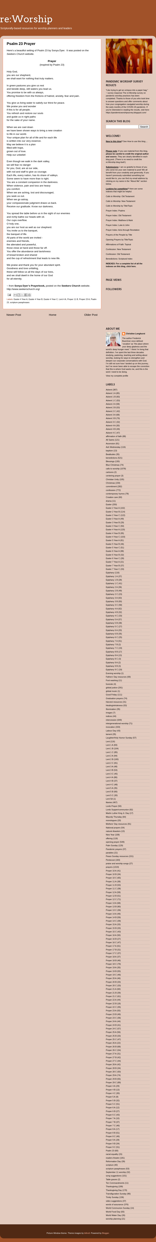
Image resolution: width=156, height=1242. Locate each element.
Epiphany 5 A (112, 619)
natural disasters (113, 831)
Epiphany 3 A (112, 598)
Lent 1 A (109, 745)
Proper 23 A (84, 299)
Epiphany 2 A (112, 587)
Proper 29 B (111, 1079)
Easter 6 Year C (113, 558)
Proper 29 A (111, 1075)
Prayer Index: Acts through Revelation (122, 230)
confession (111, 490)
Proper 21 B (111, 993)
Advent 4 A (111, 425)
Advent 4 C (111, 433)
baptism (109, 450)
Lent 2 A (109, 756)
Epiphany (110, 573)
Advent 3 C (111, 422)
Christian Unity (112, 479)
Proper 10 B (111, 874)
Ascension (110, 443)
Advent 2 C (111, 411)
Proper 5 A (110, 1097)
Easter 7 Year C (113, 569)
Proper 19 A (111, 967)
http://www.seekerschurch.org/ (23, 289)
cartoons (109, 472)
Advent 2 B (111, 407)
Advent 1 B (111, 397)
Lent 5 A (109, 788)
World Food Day (113, 1212)
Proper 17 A (111, 946)
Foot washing (112, 680)
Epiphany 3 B (112, 601)
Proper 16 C (111, 942)
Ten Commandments (115, 1183)
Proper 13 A (111, 903)
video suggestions (114, 1201)
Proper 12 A (111, 892)
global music (111, 691)
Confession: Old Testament (118, 254)
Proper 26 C (111, 1050)
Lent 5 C (109, 795)
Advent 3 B (111, 418)
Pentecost (110, 860)
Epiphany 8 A (112, 655)
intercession (111, 720)
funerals (109, 684)
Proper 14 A (111, 914)
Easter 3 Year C (113, 526)
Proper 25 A (111, 1032)
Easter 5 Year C (113, 547)
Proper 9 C (111, 1147)
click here (131, 266)
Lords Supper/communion (117, 809)
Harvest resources (114, 702)
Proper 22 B (111, 1003)
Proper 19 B (111, 971)
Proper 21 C (111, 996)
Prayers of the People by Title (119, 235)
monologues (111, 820)
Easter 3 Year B (113, 522)
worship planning (113, 1219)
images (109, 713)
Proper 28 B (111, 1068)
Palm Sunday (112, 845)
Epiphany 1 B (112, 580)
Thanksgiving (112, 1186)
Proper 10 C (111, 878)
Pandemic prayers (114, 849)
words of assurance (114, 1204)
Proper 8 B (111, 1133)
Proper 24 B (111, 1025)
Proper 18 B (111, 960)
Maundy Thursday (114, 817)
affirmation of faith (114, 436)
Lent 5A (109, 799)
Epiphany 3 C (112, 605)
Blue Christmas (112, 465)
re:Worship (26, 19)
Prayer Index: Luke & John (117, 225)
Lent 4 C (109, 784)
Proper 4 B (111, 1090)
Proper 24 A (111, 1021)
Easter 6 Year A (113, 551)
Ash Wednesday (113, 447)
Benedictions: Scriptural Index (119, 259)
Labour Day (111, 731)
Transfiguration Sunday (116, 1194)
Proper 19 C (111, 975)
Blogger (105, 1233)
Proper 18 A (111, 957)
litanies (109, 802)
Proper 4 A (110, 1086)
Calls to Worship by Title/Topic (119, 206)
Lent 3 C (109, 774)
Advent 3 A (111, 415)
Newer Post (13, 314)
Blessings (110, 461)
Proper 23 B (111, 1014)
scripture (109, 1165)
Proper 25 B (111, 1036)
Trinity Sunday (112, 1197)
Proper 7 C (111, 1125)
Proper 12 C (111, 899)
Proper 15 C (111, 932)
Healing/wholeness (114, 705)
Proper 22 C (111, 1007)
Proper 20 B (111, 982)
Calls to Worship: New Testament (120, 201)
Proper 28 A (111, 1064)
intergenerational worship (117, 723)
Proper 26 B (111, 1046)
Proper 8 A (110, 1129)
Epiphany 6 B (112, 634)
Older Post (91, 314)
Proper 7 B (111, 1122)
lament (109, 734)
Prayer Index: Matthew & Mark (119, 220)
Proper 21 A (111, 989)
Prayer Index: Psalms (115, 211)
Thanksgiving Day (114, 1190)
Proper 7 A (110, 1118)
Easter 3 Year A (113, 519)
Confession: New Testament (118, 249)
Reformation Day (113, 1161)
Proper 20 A (111, 978)
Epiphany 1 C (112, 583)
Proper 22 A (111, 1000)
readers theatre (112, 1158)
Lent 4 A (62, 299)
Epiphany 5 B (112, 623)
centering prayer (113, 476)
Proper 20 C (111, 985)
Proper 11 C (111, 888)
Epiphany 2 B (112, 591)
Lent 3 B (109, 770)
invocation (110, 727)
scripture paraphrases (19, 302)
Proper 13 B (111, 906)
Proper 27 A (111, 1054)
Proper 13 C (111, 910)
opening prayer (112, 842)
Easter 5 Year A (113, 540)
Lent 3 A (109, 766)
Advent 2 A (111, 404)
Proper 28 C (111, 1072)
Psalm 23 (110, 1151)
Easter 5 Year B (113, 544)
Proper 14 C (111, 921)
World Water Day (113, 1215)
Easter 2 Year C (113, 515)
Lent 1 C (109, 752)
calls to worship (113, 468)
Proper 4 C (111, 1093)
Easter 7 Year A (113, 562)
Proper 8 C (111, 1136)
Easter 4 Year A (20, 299)
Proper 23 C (111, 1018)
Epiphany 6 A (112, 630)
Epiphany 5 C (112, 626)
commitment (111, 486)
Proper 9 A (110, 1140)
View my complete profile (117, 376)
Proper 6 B (111, 1111)
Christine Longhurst (135, 333)
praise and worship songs (117, 863)
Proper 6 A (110, 1107)
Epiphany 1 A (112, 576)
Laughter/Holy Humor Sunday (119, 738)
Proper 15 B (111, 928)
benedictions (111, 458)
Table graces (111, 1179)
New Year (110, 835)
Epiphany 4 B (112, 612)
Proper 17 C (111, 953)
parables (109, 853)
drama (109, 501)
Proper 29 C (111, 1082)
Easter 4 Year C (51, 299)
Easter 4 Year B (36, 299)
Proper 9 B (111, 1143)
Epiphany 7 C (112, 648)
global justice (111, 687)
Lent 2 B (109, 759)
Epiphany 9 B (112, 666)
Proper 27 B (111, 1057)
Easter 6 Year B (113, 555)
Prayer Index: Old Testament (118, 215)
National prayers (113, 828)
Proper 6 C (111, 1115)
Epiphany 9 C (112, 669)
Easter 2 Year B (113, 512)
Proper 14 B (111, 917)
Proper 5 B (111, 1100)
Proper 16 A (111, 935)
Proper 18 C (111, 964)
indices (109, 716)
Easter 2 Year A (113, 508)
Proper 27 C (111, 1061)
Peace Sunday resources (117, 856)
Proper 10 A (111, 871)
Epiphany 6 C (112, 637)
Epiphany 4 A (112, 609)
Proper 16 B (111, 939)
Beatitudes (110, 454)
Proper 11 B (72, 299)
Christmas (110, 483)
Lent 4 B (109, 781)
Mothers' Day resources (116, 824)
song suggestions (113, 1176)
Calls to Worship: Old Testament (120, 196)
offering (109, 838)
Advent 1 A (111, 393)
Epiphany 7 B (112, 644)
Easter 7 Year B (113, 565)
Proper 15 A (111, 924)
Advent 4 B (111, 429)
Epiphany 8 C (112, 659)
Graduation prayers (114, 698)
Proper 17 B (111, 950)
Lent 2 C (109, 763)
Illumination (111, 709)
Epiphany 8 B (112, 652)
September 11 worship (116, 1172)
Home (52, 314)
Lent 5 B (109, 791)
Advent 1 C (111, 400)
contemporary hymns (115, 494)
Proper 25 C (111, 1039)
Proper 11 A (111, 881)
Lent (108, 741)
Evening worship (113, 673)
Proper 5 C (111, 1104)
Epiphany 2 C (112, 594)
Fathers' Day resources (116, 677)
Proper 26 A (111, 1043)
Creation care (112, 497)
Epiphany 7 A (112, 641)
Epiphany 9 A (112, 662)
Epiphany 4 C (112, 616)
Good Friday (111, 695)
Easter (109, 504)
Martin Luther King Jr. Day (117, 813)
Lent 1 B (109, 748)
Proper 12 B (111, 896)
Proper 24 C (111, 1028)
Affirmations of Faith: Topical (118, 244)
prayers (109, 867)
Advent (109, 390)
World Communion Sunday (118, 1208)
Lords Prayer (111, 806)
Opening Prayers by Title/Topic (119, 239)
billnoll (87, 1233)
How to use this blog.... (137, 141)
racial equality (112, 1154)
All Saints (110, 440)
